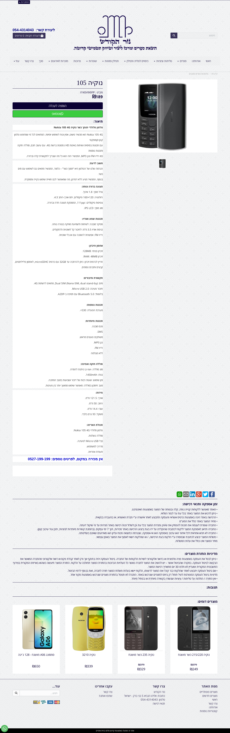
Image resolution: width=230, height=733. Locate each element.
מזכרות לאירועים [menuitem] (58, 61)
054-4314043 (149, 699)
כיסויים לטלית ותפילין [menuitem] (136, 61)
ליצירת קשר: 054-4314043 (34, 30)
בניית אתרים (100, 730)
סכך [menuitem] (41, 61)
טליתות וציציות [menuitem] (163, 61)
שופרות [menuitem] (91, 61)
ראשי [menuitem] (208, 61)
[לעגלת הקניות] (29, 36)
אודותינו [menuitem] (196, 61)
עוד (16, 61)
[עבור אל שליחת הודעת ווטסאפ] (4, 728)
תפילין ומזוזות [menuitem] (110, 61)
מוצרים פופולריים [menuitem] (208, 692)
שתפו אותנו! (105, 696)
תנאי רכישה (159, 703)
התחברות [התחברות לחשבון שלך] (24, 2)
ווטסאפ (57, 113)
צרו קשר (107, 692)
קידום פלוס (109, 730)
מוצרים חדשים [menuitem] (209, 696)
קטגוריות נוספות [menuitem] (208, 711)
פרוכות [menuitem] (77, 61)
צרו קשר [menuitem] (29, 61)
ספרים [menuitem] (182, 61)
